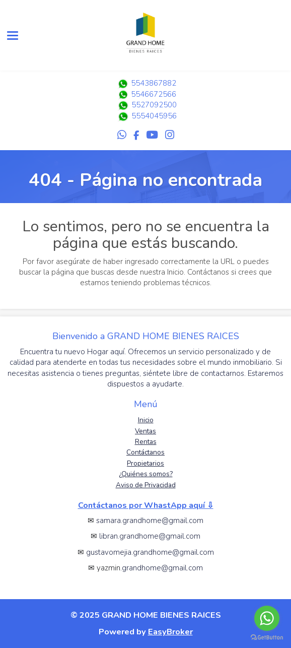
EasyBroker (170, 631)
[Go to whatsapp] (266, 618)
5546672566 (145, 94)
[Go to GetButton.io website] (267, 637)
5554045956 (154, 116)
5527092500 (154, 105)
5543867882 (145, 83)
